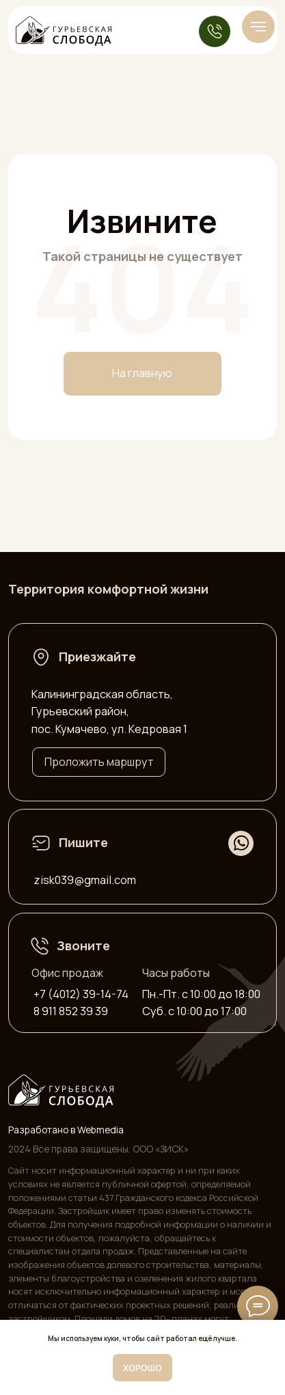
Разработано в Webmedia (66, 1129)
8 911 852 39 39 (70, 1011)
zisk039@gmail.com (84, 879)
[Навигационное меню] (258, 26)
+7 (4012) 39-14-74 (80, 994)
